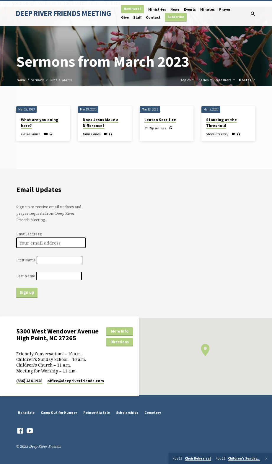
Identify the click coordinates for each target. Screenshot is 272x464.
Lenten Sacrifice (160, 119)
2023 (53, 80)
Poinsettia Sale (96, 412)
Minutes (207, 9)
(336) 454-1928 (29, 380)
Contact (153, 17)
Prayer (224, 9)
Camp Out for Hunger (59, 412)
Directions (119, 342)
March (67, 80)
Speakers (226, 80)
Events (190, 9)
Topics (187, 80)
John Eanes (91, 134)
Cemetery (152, 412)
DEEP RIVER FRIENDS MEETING (63, 13)
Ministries (157, 9)
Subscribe (175, 16)
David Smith (30, 134)
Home (21, 80)
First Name (26, 260)
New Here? (132, 8)
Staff (137, 17)
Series (205, 80)
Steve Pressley (217, 134)
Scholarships (127, 412)
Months (247, 80)
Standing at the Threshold (221, 122)
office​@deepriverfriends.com (75, 380)
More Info (119, 331)
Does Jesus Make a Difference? (100, 122)
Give (125, 17)
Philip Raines (155, 128)
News (175, 9)
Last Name (25, 276)
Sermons (37, 80)
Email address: (29, 234)
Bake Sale (26, 412)
